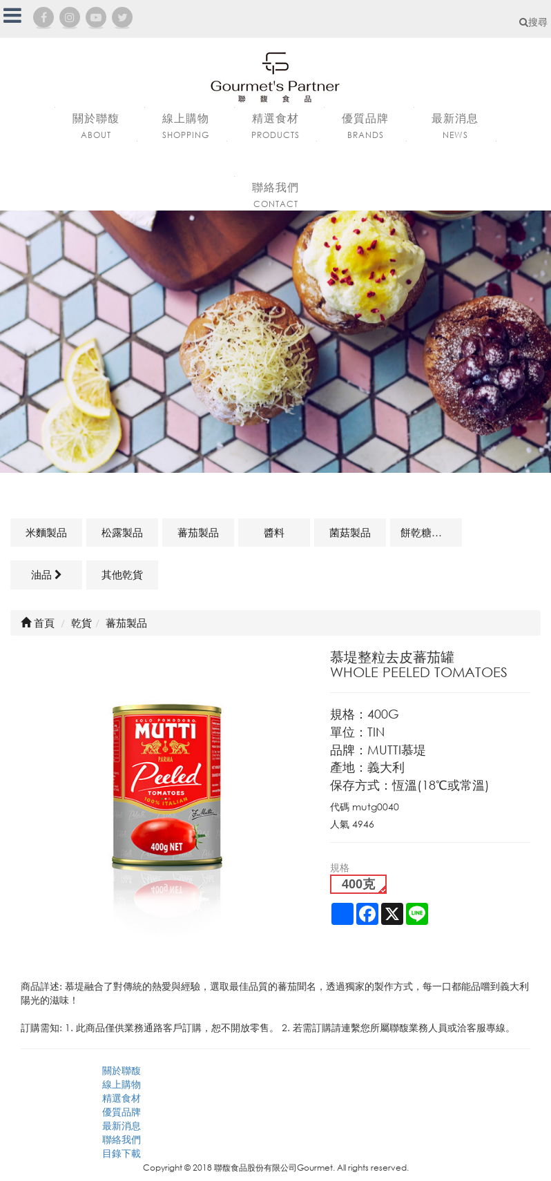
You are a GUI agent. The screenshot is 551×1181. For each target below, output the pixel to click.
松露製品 (122, 532)
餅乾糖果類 (426, 532)
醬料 (274, 532)
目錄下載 (121, 1153)
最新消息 (121, 1125)
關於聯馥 (121, 1070)
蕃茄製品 (198, 532)
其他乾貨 (122, 574)
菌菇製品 (350, 532)
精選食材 (121, 1097)
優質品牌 (121, 1111)
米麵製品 (46, 532)
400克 (358, 884)
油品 (46, 574)
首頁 (38, 622)
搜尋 (533, 21)
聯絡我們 (121, 1139)
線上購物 (121, 1084)
